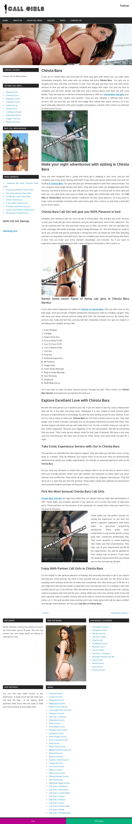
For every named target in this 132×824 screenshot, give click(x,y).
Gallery (51, 20)
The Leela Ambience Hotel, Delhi (20, 190)
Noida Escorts (98, 663)
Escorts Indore (98, 650)
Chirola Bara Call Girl (51, 498)
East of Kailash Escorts (58, 740)
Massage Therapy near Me (103, 656)
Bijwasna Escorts (56, 756)
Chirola (46, 613)
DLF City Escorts (56, 779)
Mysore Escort (12, 92)
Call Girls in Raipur (57, 796)
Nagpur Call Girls (13, 118)
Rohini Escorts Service (58, 707)
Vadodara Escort (13, 102)
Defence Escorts (56, 770)
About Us (17, 20)
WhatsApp (99, 821)
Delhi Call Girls (34, 20)
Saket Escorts (54, 723)
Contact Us (76, 20)
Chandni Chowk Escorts (59, 760)
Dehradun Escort (13, 98)
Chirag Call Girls (56, 763)
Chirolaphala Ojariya (119, 613)
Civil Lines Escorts (56, 766)
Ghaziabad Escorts (57, 720)
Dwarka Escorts (55, 697)
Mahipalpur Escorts (57, 703)
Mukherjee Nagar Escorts (59, 783)
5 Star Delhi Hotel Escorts (17, 203)
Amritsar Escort (98, 670)
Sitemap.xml (10, 230)
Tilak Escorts (54, 743)
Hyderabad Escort (13, 115)
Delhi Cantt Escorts (57, 773)
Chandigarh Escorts (100, 627)
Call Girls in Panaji (56, 809)
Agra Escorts (97, 666)
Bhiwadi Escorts (55, 753)
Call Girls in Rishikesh (58, 786)
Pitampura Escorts (56, 713)
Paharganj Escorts (56, 700)
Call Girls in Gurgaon (101, 653)
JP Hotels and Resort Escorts (18, 206)
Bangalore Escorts (99, 630)
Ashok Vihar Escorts (57, 746)
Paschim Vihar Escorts (58, 730)
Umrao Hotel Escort (14, 200)
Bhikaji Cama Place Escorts (60, 750)
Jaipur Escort (97, 660)
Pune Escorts (97, 640)
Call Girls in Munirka (57, 717)
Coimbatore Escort (14, 112)
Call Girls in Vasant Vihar (59, 806)
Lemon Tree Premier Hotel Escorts (20, 210)
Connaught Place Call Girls (60, 710)
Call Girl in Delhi (99, 637)
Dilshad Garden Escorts (59, 776)
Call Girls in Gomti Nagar (59, 793)
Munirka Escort (98, 647)
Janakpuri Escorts (56, 733)
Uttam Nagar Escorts (58, 736)
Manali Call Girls (13, 122)
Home (5, 20)
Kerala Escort (11, 108)
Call (33, 821)
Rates (62, 20)
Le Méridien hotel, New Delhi (18, 196)
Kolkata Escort (12, 105)
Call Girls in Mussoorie (58, 789)
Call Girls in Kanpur (57, 799)
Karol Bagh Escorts (57, 726)
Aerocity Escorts (56, 693)
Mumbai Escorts (99, 633)
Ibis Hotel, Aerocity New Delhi (18, 193)
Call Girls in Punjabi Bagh (59, 813)
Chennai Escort (12, 95)
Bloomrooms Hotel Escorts (17, 213)
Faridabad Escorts (99, 643)
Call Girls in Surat (56, 803)
